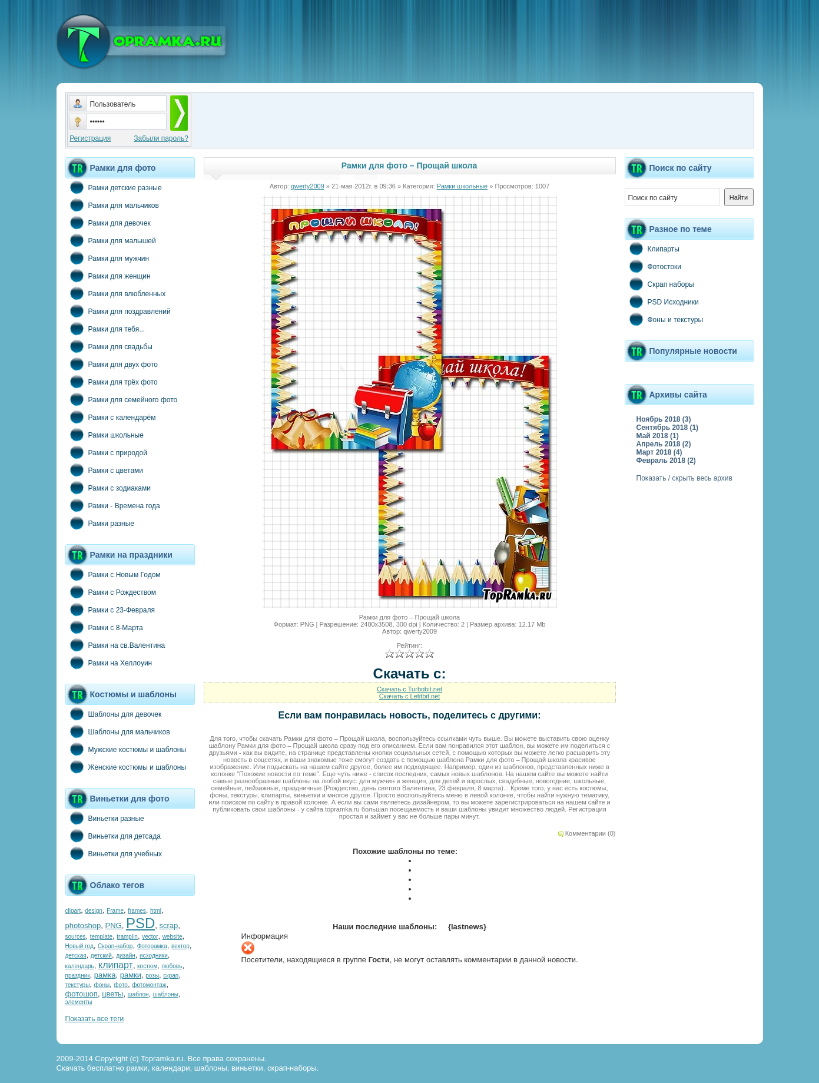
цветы (112, 993)
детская (76, 955)
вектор (180, 946)
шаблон (138, 994)
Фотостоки (653, 266)
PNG (113, 925)
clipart (73, 911)
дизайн (125, 955)
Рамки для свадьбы (108, 346)
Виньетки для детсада (113, 835)
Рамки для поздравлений (118, 311)
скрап (170, 975)
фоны (102, 985)
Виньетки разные (104, 818)
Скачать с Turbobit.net (409, 689)
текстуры (77, 985)
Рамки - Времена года (112, 505)
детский (101, 955)
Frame (115, 911)
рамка (105, 975)
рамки (130, 975)
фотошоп (81, 993)
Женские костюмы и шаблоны (126, 767)
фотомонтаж (149, 985)
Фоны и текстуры (664, 319)
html (155, 911)
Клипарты (652, 248)
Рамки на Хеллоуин (108, 662)
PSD (140, 923)
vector (150, 936)
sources (75, 936)
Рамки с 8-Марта (104, 627)
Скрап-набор (115, 946)
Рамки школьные (104, 434)
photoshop (83, 925)
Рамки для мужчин (107, 258)
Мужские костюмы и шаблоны (126, 749)
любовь (171, 966)
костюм (147, 966)
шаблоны (165, 994)
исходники (154, 955)
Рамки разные (99, 523)
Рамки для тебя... (105, 328)
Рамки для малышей (110, 240)
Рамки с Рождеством (111, 592)
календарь (79, 966)
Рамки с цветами (104, 470)
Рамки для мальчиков (112, 205)
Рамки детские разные (113, 187)
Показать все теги (94, 1019)
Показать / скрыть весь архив (684, 478)
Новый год (79, 946)
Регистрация (90, 138)
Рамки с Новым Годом (113, 574)
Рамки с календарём (110, 417)
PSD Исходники (662, 301)
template (101, 936)
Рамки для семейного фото (121, 399)
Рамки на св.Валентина (115, 645)
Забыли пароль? (161, 138)
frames (137, 911)
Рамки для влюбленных (115, 293)
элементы (78, 1002)
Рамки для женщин (108, 275)
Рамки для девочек (108, 222)
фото (121, 985)
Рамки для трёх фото (111, 381)
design (93, 911)
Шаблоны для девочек (113, 714)
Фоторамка (152, 946)
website (173, 936)
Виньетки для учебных (113, 853)
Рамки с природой (106, 452)
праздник (77, 975)
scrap (168, 925)
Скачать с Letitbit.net (409, 696)
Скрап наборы (659, 284)
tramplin (127, 936)
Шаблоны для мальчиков (117, 731)
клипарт (115, 965)
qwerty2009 (307, 186)
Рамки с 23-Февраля (110, 609)
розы (152, 975)
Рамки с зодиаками (108, 487)
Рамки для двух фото (111, 364)
